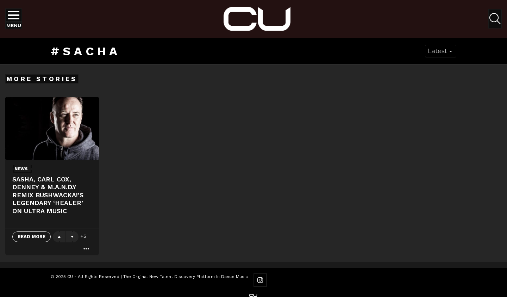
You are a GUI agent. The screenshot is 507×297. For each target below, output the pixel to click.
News (21, 168)
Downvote (72, 236)
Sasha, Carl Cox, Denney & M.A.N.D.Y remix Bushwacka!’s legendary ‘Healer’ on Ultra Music (47, 195)
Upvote (59, 236)
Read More (31, 236)
